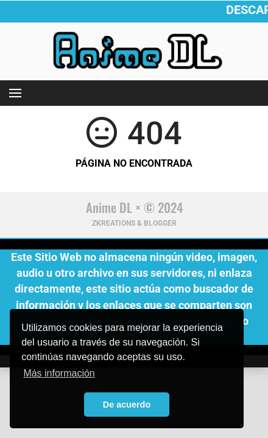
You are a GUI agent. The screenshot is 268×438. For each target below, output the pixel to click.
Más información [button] (58, 373)
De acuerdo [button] (126, 404)
